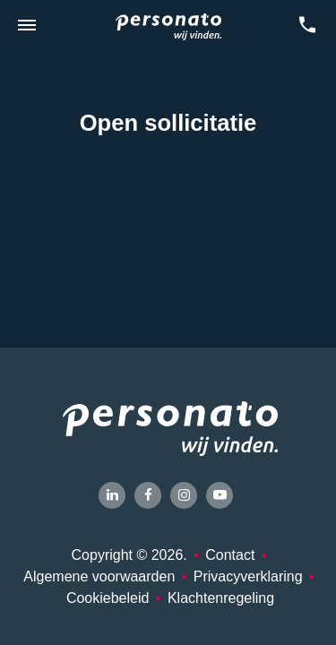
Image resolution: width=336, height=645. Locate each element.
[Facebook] (147, 495)
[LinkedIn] (112, 495)
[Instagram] (183, 495)
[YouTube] (219, 495)
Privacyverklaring (248, 576)
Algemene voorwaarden (99, 576)
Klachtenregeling (221, 598)
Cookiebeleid (108, 598)
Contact (229, 555)
